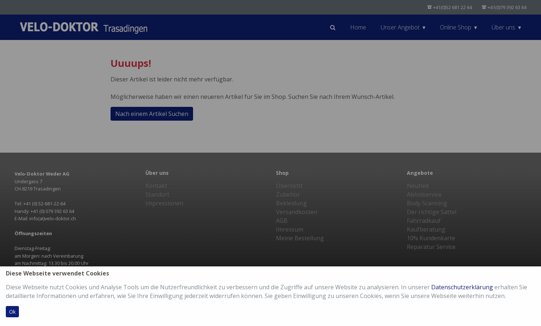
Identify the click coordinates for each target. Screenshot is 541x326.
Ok (12, 311)
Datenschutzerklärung (462, 287)
